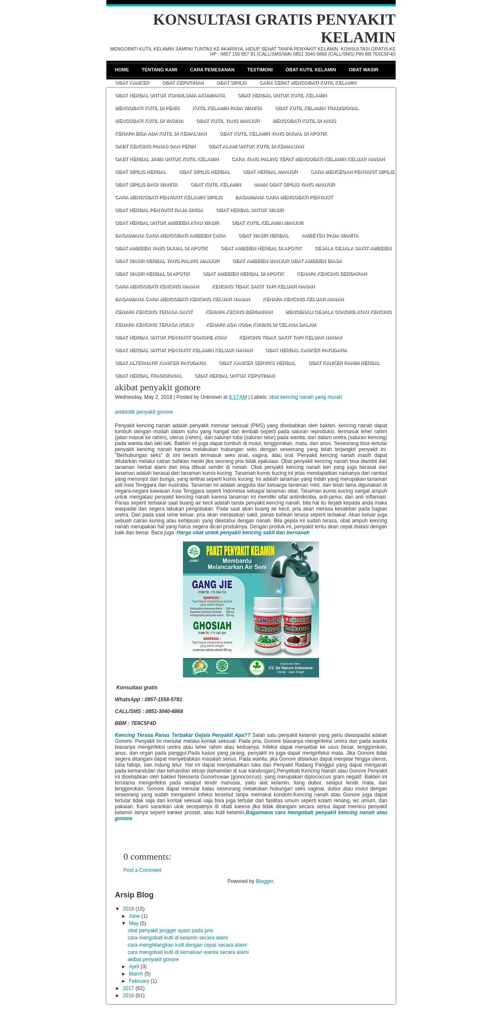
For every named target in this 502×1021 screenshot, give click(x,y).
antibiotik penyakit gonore (144, 412)
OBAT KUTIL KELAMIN (215, 184)
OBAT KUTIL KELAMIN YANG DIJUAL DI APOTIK (273, 133)
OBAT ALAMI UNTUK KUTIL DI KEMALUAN (256, 146)
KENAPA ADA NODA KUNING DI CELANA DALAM (261, 324)
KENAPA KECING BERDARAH (238, 311)
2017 (128, 988)
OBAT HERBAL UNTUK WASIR (250, 209)
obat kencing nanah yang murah (305, 397)
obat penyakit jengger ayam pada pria (170, 931)
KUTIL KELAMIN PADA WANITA (227, 107)
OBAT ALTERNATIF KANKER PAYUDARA (160, 362)
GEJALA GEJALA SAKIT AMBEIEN (352, 248)
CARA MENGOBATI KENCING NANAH (157, 286)
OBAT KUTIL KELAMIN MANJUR (268, 222)
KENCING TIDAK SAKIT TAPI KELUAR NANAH (262, 286)
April (134, 967)
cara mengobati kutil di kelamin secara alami (178, 938)
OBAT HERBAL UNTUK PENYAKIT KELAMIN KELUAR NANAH (183, 350)
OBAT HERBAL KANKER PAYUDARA (306, 350)
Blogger (264, 881)
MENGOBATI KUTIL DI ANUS (304, 120)
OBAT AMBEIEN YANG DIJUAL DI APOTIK (161, 248)
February (139, 981)
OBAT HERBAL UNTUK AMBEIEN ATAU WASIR (167, 222)
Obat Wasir (363, 69)
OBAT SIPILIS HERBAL (140, 171)
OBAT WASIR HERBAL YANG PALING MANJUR (167, 260)
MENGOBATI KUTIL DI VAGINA (149, 120)
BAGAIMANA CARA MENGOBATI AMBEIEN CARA (170, 235)
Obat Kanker (132, 82)
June (134, 916)
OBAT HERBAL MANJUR (269, 171)
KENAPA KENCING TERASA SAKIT (154, 311)
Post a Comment (142, 870)
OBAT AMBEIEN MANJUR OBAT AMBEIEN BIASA (287, 260)
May (134, 923)
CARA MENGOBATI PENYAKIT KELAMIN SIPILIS (168, 197)
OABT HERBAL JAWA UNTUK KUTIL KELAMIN (167, 158)
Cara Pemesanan (212, 69)
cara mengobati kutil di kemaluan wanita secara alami (188, 952)
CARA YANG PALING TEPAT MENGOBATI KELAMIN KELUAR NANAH (308, 158)
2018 (128, 909)
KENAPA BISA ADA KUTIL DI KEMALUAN (161, 133)
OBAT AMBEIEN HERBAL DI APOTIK (261, 248)
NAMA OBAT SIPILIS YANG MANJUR (294, 184)
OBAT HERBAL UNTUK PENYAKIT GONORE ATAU (170, 337)
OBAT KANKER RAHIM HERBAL (344, 362)
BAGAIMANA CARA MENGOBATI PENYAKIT (284, 197)
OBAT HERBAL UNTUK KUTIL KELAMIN (282, 95)
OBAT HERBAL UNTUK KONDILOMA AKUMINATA (170, 95)
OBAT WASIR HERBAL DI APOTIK (152, 273)
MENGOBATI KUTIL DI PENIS (147, 107)
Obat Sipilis (231, 82)
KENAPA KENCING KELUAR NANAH (303, 299)
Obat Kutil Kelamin (310, 69)
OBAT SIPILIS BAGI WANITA (146, 184)
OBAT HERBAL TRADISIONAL (148, 375)
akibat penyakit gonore (158, 387)
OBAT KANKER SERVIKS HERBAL (257, 362)
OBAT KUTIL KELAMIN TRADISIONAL (317, 107)
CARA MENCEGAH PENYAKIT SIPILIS (352, 171)
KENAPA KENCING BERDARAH (332, 273)
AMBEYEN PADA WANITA (329, 235)
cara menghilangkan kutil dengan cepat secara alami (187, 945)
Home (122, 69)
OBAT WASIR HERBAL (263, 235)
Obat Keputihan (182, 82)
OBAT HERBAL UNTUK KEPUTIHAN (234, 375)
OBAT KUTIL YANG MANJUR (228, 120)
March (136, 974)
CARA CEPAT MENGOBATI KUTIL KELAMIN (307, 82)
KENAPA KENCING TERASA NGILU (154, 324)
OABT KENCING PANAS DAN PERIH (155, 146)
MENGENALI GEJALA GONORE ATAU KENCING (338, 311)
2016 (128, 995)
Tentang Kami (159, 69)
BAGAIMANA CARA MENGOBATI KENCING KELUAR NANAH (182, 299)
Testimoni (260, 69)
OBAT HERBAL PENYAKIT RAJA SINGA (159, 209)
